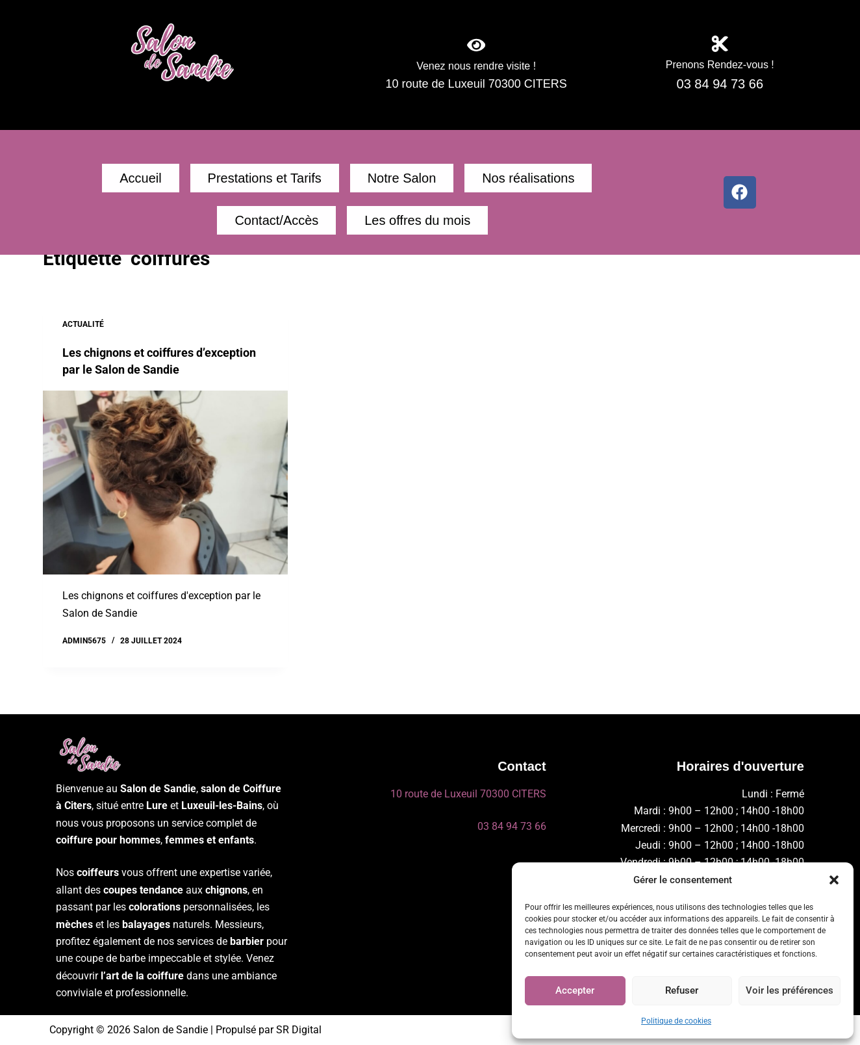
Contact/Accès (543, 180)
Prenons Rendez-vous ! (720, 68)
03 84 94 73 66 (511, 826)
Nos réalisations (436, 180)
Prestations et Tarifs (227, 180)
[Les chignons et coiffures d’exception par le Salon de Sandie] (165, 491)
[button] (834, 879)
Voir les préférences (789, 990)
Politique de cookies (676, 1021)
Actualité (83, 332)
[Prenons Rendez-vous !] (719, 44)
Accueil (130, 180)
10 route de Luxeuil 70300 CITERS (468, 794)
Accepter (574, 990)
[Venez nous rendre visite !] (476, 45)
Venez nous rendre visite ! (476, 69)
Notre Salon (337, 180)
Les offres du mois (352, 226)
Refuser (681, 990)
